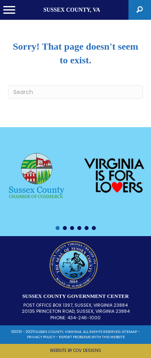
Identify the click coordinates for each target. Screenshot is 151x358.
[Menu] (9, 10)
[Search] (75, 92)
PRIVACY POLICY (41, 337)
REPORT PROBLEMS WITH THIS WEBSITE (92, 337)
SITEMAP (129, 331)
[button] (139, 10)
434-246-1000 (84, 317)
